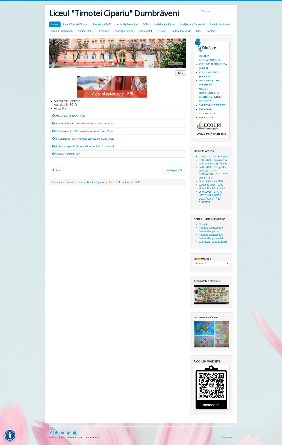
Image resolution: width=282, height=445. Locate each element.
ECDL (146, 24)
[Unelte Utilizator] (180, 73)
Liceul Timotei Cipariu (75, 24)
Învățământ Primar (165, 24)
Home (54, 24)
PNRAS (161, 31)
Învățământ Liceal (220, 24)
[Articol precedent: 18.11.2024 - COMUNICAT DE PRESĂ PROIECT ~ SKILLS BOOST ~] (56, 170)
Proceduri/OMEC (102, 24)
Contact (210, 31)
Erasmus (104, 31)
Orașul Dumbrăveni (62, 31)
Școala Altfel (145, 31)
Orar (198, 31)
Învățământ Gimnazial (192, 24)
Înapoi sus (227, 437)
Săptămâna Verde (181, 31)
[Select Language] (211, 263)
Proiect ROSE (86, 31)
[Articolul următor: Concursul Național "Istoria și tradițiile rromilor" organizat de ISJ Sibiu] (174, 170)
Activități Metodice (127, 24)
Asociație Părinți (123, 31)
